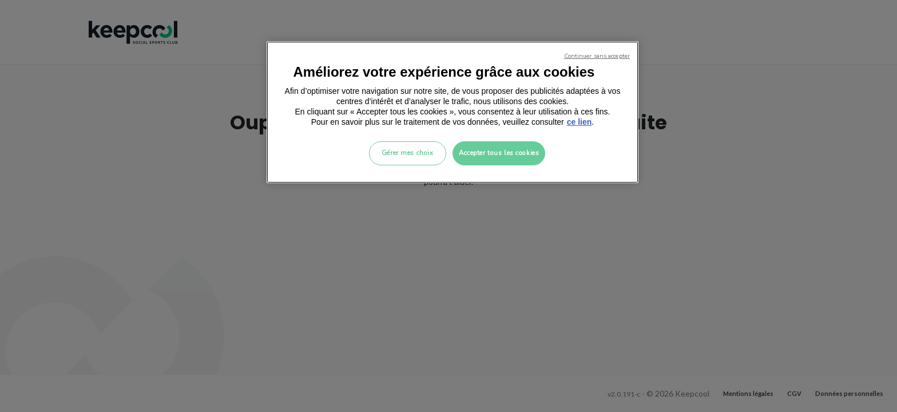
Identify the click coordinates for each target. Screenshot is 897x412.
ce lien (579, 121)
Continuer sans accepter (597, 56)
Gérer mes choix (408, 152)
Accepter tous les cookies (499, 152)
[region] (452, 112)
